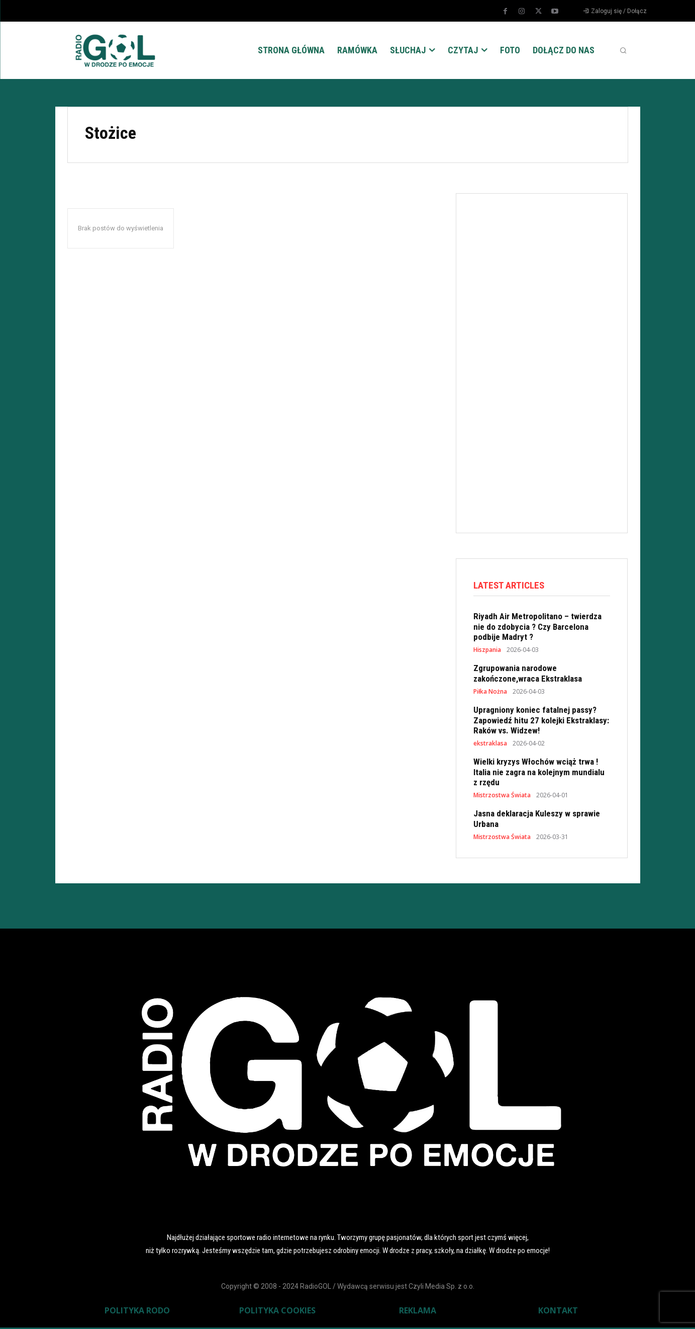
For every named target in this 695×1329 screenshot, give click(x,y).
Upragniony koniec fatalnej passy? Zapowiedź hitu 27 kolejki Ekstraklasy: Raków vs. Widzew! (541, 721)
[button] (623, 50)
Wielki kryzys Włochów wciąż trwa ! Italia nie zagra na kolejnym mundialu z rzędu (539, 773)
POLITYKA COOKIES (277, 1311)
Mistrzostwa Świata (502, 797)
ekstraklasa (490, 745)
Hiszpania (487, 651)
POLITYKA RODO (137, 1311)
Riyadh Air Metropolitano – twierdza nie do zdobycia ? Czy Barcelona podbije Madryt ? (537, 628)
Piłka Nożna (490, 693)
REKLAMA (417, 1311)
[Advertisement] (548, 361)
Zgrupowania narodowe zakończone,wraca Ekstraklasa (527, 674)
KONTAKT (558, 1311)
